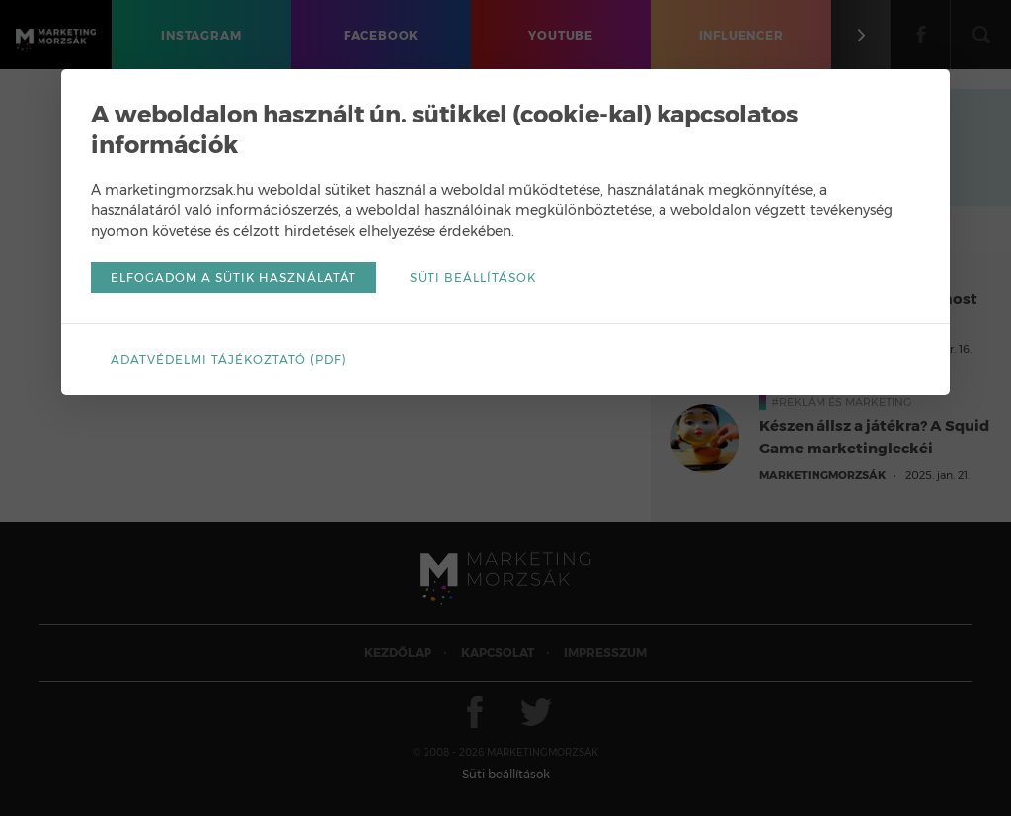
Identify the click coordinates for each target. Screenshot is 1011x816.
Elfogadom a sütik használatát (233, 277)
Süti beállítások (473, 277)
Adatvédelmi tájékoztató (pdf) (229, 359)
